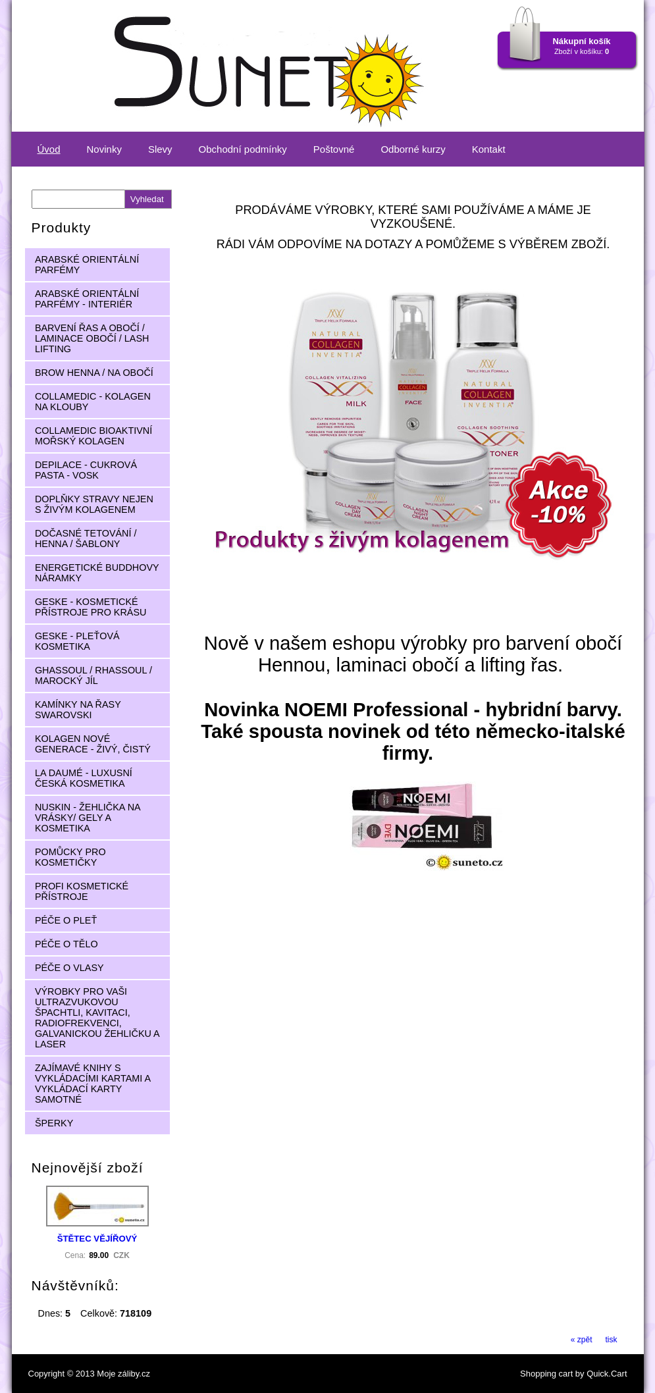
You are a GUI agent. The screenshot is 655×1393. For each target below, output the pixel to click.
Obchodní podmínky (243, 149)
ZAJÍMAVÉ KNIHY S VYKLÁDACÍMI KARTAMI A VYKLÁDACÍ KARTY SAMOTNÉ (93, 1084)
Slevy (160, 149)
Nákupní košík (581, 41)
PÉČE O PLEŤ (66, 920)
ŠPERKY (54, 1123)
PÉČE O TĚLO (66, 944)
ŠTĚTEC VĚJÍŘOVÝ (97, 1239)
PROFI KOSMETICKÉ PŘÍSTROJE (81, 891)
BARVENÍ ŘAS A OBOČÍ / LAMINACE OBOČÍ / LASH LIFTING (92, 338)
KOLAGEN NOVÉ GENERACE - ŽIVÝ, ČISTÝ (93, 743)
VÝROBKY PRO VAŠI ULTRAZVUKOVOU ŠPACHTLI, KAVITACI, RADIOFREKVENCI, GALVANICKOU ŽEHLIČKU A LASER (97, 1017)
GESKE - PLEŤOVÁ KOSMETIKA (77, 641)
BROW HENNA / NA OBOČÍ (94, 372)
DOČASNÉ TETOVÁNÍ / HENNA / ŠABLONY (86, 538)
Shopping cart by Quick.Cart (573, 1374)
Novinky (104, 149)
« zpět (581, 1339)
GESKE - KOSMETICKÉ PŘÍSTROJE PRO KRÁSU (91, 607)
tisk (611, 1339)
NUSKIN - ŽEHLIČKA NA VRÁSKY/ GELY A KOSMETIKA (88, 817)
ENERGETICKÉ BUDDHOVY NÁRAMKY (97, 572)
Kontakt (489, 149)
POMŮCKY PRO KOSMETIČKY (70, 857)
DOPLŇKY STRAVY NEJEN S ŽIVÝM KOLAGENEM (94, 504)
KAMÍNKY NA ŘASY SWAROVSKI (78, 709)
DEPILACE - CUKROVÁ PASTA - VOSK (86, 470)
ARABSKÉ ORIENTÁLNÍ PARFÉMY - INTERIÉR (87, 298)
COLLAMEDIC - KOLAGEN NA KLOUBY (93, 401)
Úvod (49, 149)
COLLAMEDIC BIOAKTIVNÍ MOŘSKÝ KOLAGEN (93, 435)
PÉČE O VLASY (69, 967)
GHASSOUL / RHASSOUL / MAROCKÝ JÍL (93, 675)
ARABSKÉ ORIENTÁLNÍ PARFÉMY (87, 264)
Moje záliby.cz (123, 1374)
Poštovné (334, 149)
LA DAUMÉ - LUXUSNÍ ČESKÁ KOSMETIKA (83, 778)
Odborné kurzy (412, 149)
